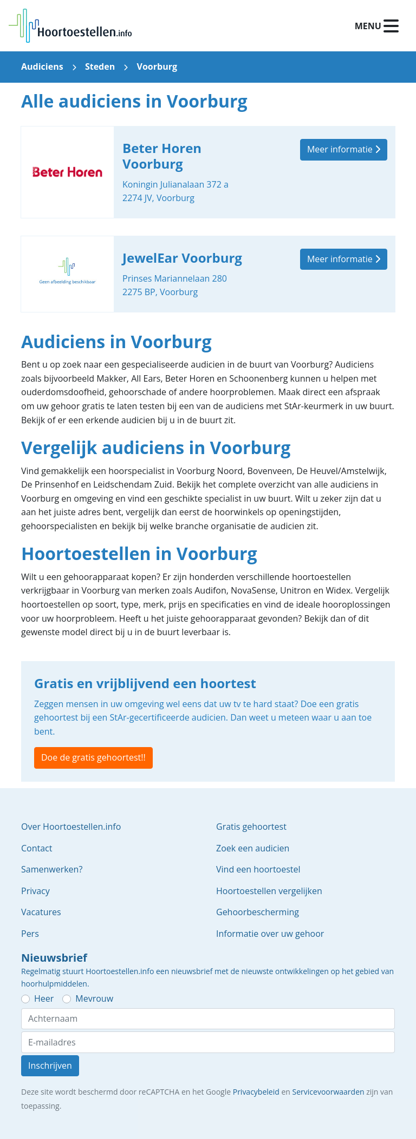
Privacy (35, 891)
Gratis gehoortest (251, 826)
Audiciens (42, 66)
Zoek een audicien (252, 848)
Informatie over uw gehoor (270, 934)
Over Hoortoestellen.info (71, 826)
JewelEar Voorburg (208, 274)
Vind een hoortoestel (258, 869)
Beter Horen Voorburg (208, 172)
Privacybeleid (256, 1092)
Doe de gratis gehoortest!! (93, 757)
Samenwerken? (51, 869)
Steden (100, 66)
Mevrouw (94, 998)
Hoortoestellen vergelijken (269, 891)
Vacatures (41, 912)
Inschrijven (50, 1065)
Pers (30, 934)
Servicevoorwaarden (328, 1092)
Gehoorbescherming (257, 912)
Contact (36, 848)
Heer (44, 998)
